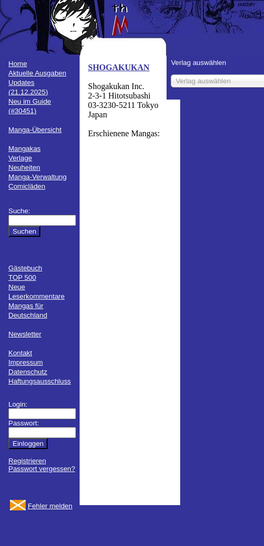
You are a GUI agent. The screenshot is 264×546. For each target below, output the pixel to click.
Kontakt (20, 353)
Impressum (25, 362)
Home (17, 64)
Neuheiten (24, 167)
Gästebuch (25, 268)
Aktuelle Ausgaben (37, 73)
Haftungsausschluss (39, 381)
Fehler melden (50, 506)
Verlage (20, 158)
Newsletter (24, 334)
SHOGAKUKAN (118, 67)
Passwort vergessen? (41, 469)
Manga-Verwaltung (37, 177)
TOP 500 (22, 277)
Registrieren (27, 461)
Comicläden (26, 186)
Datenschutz (27, 372)
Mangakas (24, 148)
